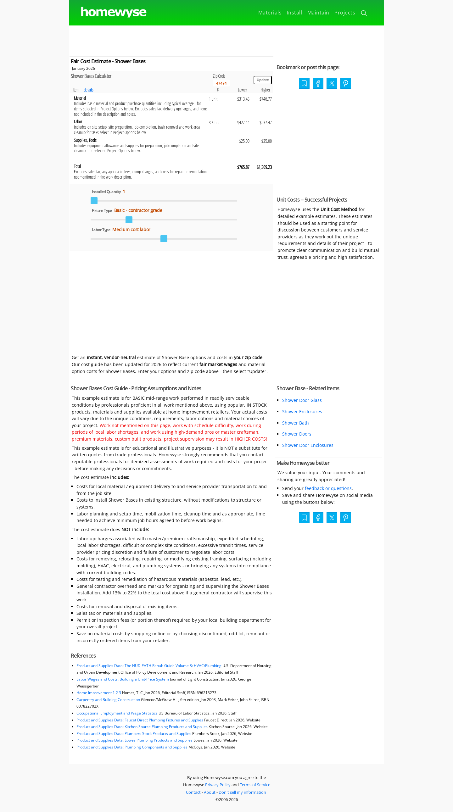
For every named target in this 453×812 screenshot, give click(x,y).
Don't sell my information (242, 792)
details (88, 90)
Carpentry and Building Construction (108, 699)
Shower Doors (296, 434)
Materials (270, 12)
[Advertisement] (226, 39)
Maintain (318, 12)
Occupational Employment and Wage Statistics (117, 713)
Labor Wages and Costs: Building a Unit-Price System (122, 679)
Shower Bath (295, 423)
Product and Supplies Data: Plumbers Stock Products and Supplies (133, 733)
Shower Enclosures (302, 411)
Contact (193, 792)
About (209, 792)
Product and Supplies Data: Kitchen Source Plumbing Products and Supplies (142, 726)
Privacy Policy (218, 784)
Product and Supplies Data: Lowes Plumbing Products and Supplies (134, 740)
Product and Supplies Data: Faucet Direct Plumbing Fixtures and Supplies (139, 720)
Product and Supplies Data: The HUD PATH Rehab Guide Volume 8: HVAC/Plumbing (149, 665)
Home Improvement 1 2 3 (98, 692)
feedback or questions (328, 488)
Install (294, 12)
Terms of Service (255, 784)
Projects (344, 12)
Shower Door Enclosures (307, 445)
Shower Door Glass (302, 400)
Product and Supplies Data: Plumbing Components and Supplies (132, 747)
